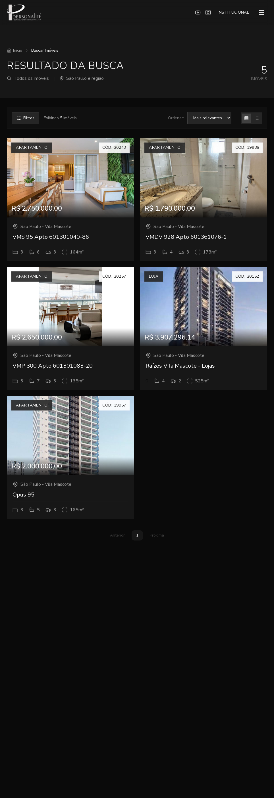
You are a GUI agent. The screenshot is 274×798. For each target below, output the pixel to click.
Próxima (157, 535)
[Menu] (261, 12)
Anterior (117, 535)
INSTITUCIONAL (233, 12)
